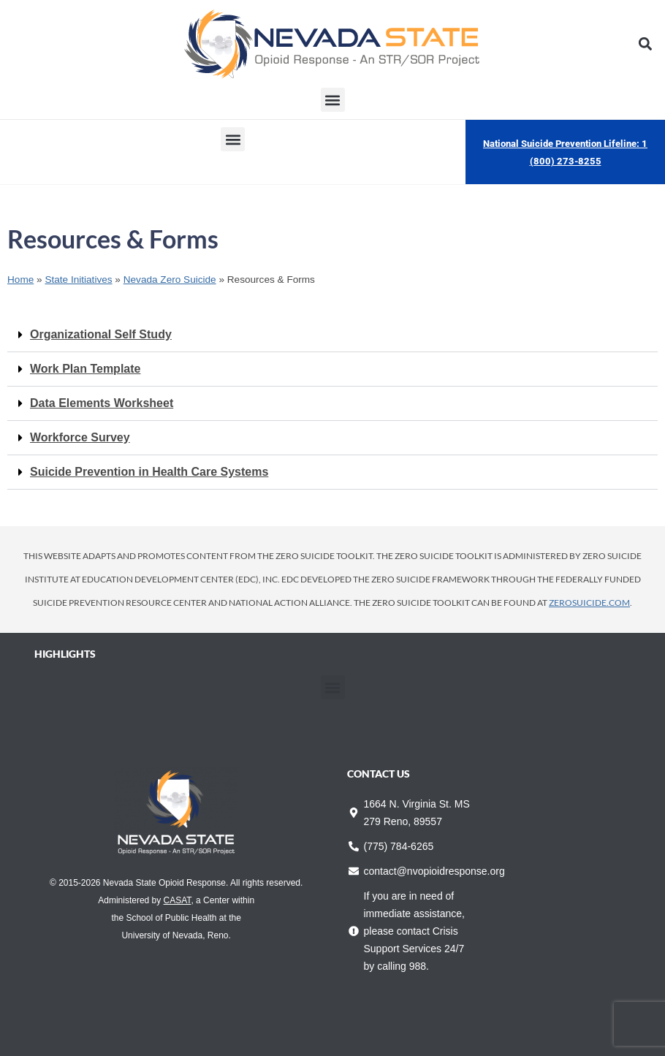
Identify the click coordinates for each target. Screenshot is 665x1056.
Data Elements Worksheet (101, 403)
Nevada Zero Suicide (169, 279)
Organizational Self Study (101, 334)
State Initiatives (78, 279)
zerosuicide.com (589, 602)
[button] (646, 44)
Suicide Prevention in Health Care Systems (149, 472)
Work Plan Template (85, 368)
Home (20, 279)
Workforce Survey (80, 437)
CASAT (177, 900)
